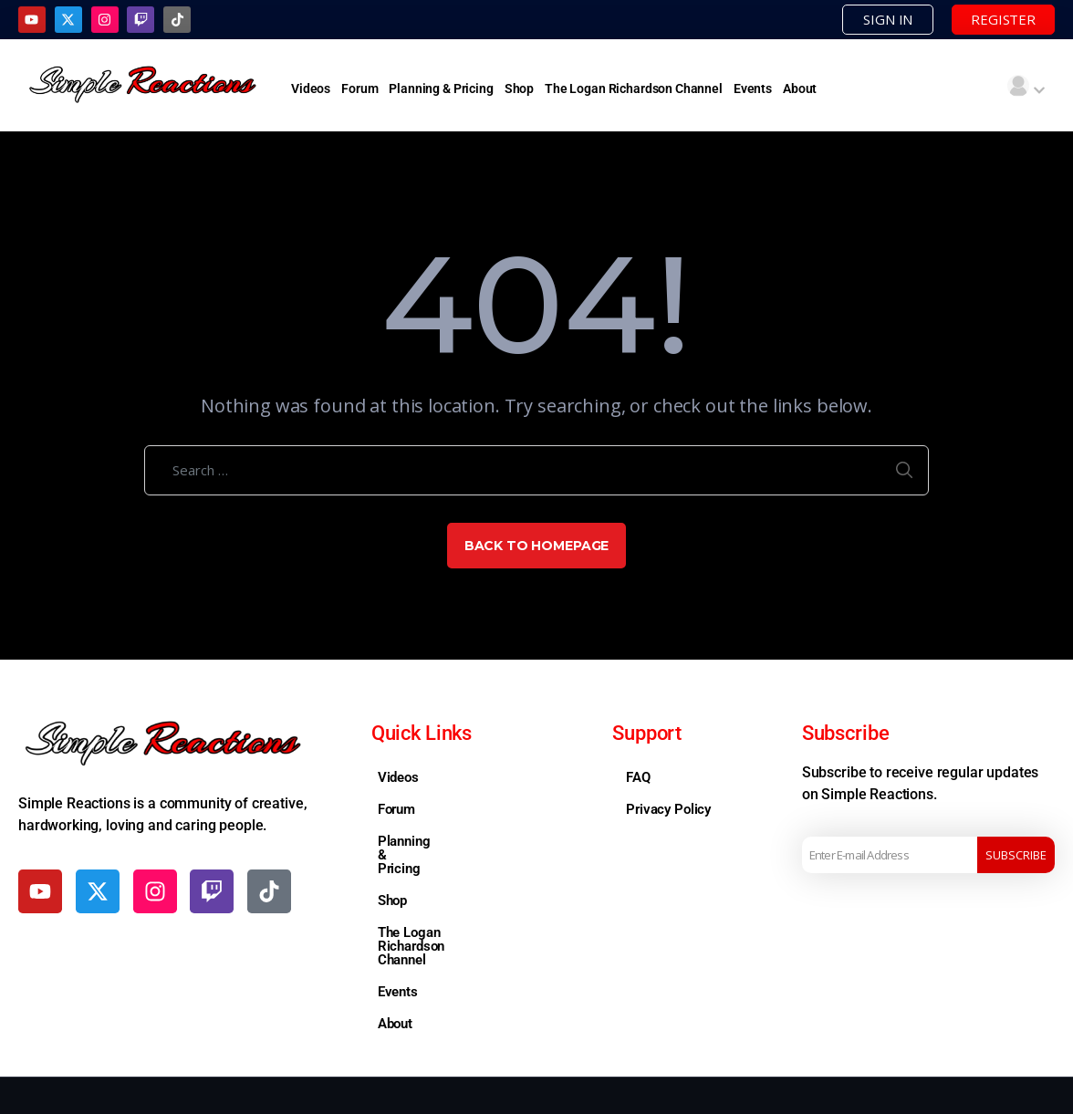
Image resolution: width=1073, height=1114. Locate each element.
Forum (359, 88)
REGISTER (1003, 19)
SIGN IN (887, 19)
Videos (310, 88)
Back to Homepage (536, 545)
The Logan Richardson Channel (634, 88)
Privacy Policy (668, 809)
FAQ (638, 777)
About (800, 88)
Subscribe (1016, 855)
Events (753, 88)
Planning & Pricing (441, 88)
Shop (519, 88)
